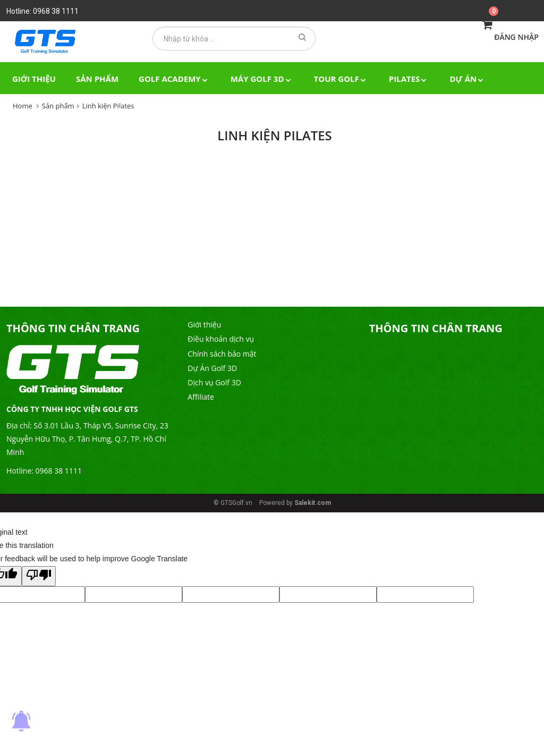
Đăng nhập (516, 37)
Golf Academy (174, 78)
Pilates (409, 78)
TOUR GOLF (341, 78)
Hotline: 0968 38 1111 (42, 11)
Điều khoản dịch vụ (221, 339)
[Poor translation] (39, 576)
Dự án (467, 78)
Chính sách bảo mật (222, 354)
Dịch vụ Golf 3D (214, 382)
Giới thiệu (34, 78)
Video (77, 111)
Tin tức (28, 111)
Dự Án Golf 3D (212, 368)
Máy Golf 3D (262, 78)
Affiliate (201, 397)
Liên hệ (124, 111)
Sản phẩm (97, 78)
